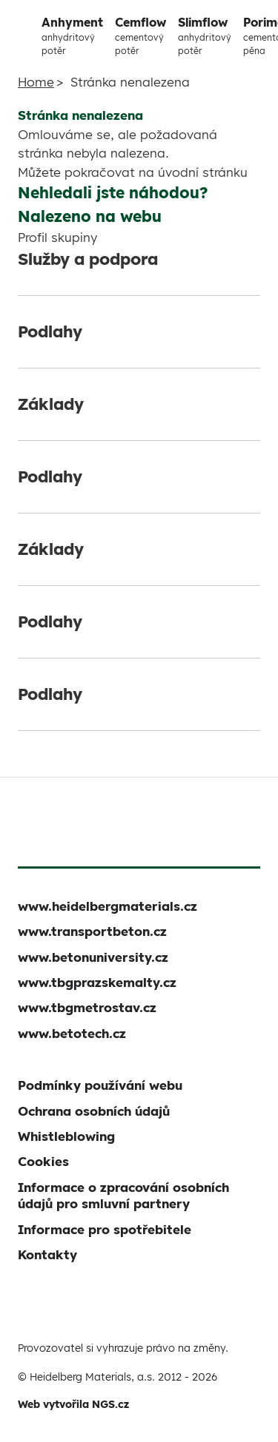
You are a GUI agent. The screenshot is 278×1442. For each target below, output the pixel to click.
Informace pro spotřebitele (104, 1229)
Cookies (43, 1161)
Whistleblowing (66, 1136)
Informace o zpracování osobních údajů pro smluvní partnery (123, 1195)
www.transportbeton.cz (92, 931)
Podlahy (50, 331)
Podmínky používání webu (100, 1085)
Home (36, 82)
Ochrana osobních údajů (94, 1111)
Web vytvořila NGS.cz (73, 1404)
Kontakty (47, 1254)
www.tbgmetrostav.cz (87, 1007)
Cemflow (140, 36)
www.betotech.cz (72, 1033)
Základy (51, 404)
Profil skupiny (57, 237)
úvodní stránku (203, 172)
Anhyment (72, 36)
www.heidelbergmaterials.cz (107, 906)
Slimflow (204, 36)
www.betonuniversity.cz (93, 957)
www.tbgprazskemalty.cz (97, 982)
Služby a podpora (88, 259)
